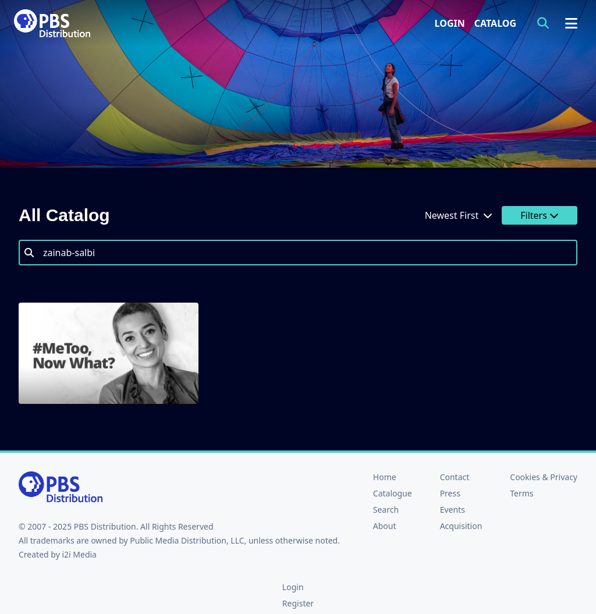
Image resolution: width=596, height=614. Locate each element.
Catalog (495, 23)
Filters (539, 215)
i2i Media (79, 554)
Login (450, 23)
